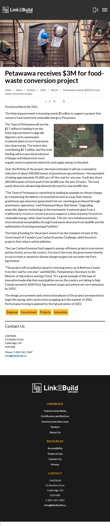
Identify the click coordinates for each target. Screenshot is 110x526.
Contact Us (55, 458)
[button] (45, 101)
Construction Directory (55, 421)
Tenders (55, 426)
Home (8, 90)
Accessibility (55, 448)
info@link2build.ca (15, 355)
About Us (55, 432)
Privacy (55, 464)
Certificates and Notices (55, 416)
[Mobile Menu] (104, 10)
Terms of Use (55, 453)
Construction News (55, 410)
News (19, 90)
